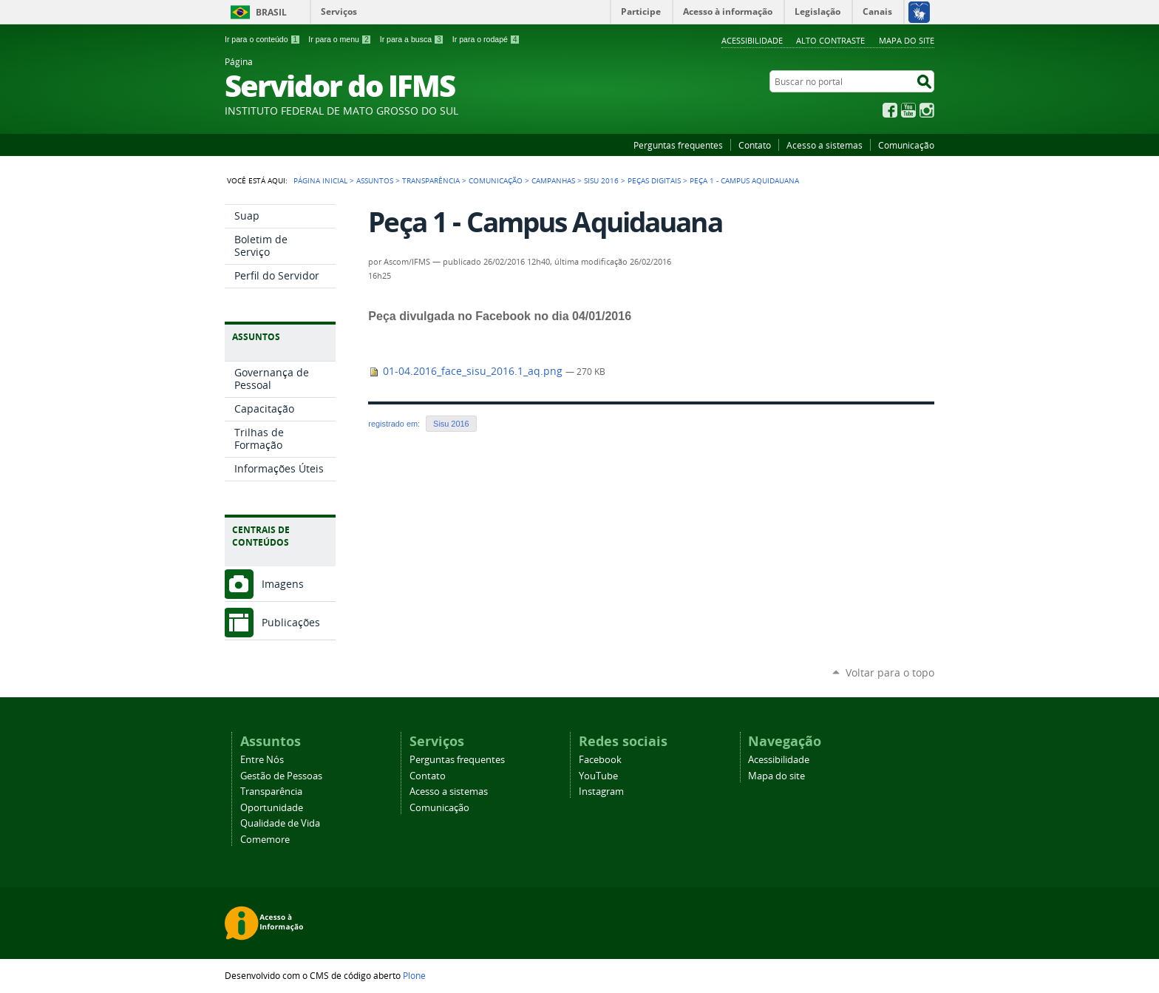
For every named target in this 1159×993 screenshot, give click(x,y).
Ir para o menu (339, 39)
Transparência (431, 180)
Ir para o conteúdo (262, 39)
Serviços (339, 11)
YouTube (908, 110)
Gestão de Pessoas (281, 776)
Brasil (271, 12)
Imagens (283, 584)
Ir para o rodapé (486, 39)
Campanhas (553, 180)
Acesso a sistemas (824, 145)
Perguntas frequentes (678, 145)
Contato (754, 145)
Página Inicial (320, 180)
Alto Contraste (830, 40)
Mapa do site (906, 40)
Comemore (265, 839)
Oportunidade (271, 807)
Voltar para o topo (890, 672)
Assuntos (374, 180)
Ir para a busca (412, 39)
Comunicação (906, 145)
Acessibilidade (752, 40)
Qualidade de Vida (280, 823)
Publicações (291, 622)
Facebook (890, 110)
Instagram (927, 110)
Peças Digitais (654, 180)
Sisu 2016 (601, 180)
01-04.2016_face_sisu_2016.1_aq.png (466, 371)
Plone (414, 975)
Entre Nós (262, 759)
